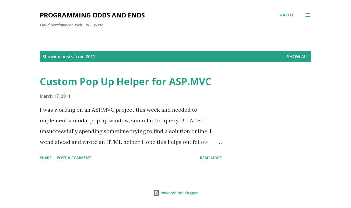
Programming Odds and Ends (92, 14)
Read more (211, 157)
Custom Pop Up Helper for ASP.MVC (125, 81)
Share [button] (46, 157)
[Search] (286, 15)
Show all (297, 57)
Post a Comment (74, 157)
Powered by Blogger (175, 192)
